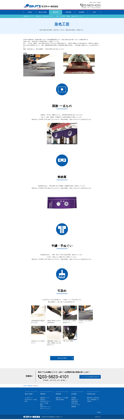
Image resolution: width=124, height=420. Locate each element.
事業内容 (55, 12)
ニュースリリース (75, 404)
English (99, 2)
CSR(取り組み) (91, 394)
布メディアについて (45, 408)
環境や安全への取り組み (93, 397)
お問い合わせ (92, 2)
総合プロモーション (77, 16)
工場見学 (89, 401)
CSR (94, 12)
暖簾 (68, 16)
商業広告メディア (29, 16)
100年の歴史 (74, 401)
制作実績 (68, 12)
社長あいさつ (74, 399)
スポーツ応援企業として (93, 399)
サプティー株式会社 (31, 417)
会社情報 (81, 12)
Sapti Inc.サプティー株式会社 (41, 6)
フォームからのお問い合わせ (90, 376)
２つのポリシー (29, 397)
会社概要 (73, 397)
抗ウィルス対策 (61, 16)
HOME (30, 12)
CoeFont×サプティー (48, 16)
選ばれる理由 (43, 12)
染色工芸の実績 (65, 358)
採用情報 (73, 406)
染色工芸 (38, 16)
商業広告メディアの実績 (62, 397)
